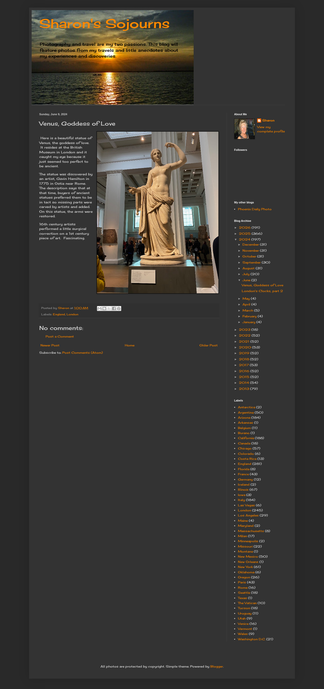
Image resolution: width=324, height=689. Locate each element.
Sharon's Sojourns (104, 23)
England (59, 314)
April (246, 304)
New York (245, 567)
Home (129, 345)
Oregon (244, 577)
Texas (242, 598)
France (243, 474)
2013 (244, 389)
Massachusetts (251, 531)
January (249, 322)
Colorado (246, 454)
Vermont (245, 629)
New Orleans (248, 562)
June (246, 280)
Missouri (245, 546)
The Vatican (247, 603)
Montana (245, 551)
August (249, 268)
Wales (243, 634)
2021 (244, 341)
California (246, 438)
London (72, 314)
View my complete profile (271, 129)
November (251, 250)
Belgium (244, 428)
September (252, 262)
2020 (245, 347)
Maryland (246, 526)
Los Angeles (248, 515)
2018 (244, 359)
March (248, 310)
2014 (244, 383)
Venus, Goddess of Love (262, 285)
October (249, 256)
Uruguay (245, 613)
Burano (244, 433)
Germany (245, 479)
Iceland (244, 484)
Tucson (244, 608)
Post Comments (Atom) (82, 352)
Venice (243, 624)
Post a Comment (60, 336)
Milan (242, 536)
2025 (245, 233)
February (250, 316)
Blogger (216, 666)
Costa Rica (247, 459)
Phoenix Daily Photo (255, 209)
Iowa (241, 495)
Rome (243, 587)
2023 (245, 329)
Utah (242, 618)
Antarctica (246, 407)
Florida (243, 469)
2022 (245, 335)
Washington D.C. (251, 639)
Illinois (243, 489)
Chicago (245, 448)
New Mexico (248, 556)
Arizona (244, 417)
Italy (241, 500)
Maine (243, 520)
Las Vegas (246, 505)
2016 (244, 371)
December (251, 244)
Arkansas (245, 422)
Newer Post (49, 345)
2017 (244, 365)
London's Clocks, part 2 (262, 291)
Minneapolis (248, 541)
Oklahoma (246, 572)
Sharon (268, 120)
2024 (245, 239)
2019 (244, 353)
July (246, 274)
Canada (244, 443)
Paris (242, 582)
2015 (244, 377)
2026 (245, 227)
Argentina (246, 412)
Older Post (208, 345)
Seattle (244, 593)
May (246, 298)
